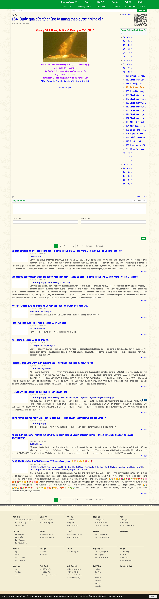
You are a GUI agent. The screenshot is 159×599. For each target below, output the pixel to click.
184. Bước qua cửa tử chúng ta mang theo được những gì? (136, 87)
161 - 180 (127, 153)
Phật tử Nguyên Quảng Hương (40, 470)
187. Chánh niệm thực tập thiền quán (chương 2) (136, 99)
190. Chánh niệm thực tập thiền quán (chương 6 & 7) (136, 110)
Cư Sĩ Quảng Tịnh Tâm (67, 398)
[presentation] (29, 230)
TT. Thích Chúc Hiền (68, 467)
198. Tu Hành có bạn (134, 141)
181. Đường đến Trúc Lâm (136, 76)
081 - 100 (127, 168)
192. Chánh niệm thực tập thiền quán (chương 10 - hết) (136, 118)
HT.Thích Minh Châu (36, 312)
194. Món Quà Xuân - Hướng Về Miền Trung (136, 126)
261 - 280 (127, 56)
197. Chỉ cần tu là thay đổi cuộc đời (136, 137)
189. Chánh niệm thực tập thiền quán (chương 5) (136, 106)
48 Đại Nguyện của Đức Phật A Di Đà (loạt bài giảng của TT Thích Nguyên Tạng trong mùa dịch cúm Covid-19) (59, 418)
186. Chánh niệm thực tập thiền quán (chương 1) (136, 95)
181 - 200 (127, 72)
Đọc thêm (144, 271)
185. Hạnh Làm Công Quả (136, 91)
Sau (129, 15)
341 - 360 (127, 41)
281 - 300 (127, 52)
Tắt (134, 201)
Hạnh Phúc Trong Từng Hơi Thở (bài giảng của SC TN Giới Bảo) (39, 323)
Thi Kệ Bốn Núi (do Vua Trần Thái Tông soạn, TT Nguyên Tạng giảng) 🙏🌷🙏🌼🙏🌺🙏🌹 (52, 461)
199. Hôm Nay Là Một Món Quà (136, 145)
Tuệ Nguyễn (48, 312)
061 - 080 (127, 172)
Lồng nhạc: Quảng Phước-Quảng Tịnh (101, 398)
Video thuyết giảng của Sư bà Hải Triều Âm (30, 340)
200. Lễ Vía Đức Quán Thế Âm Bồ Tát (136, 149)
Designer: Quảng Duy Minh (78, 470)
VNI (144, 201)
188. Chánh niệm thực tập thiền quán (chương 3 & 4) (136, 103)
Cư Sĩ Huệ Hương (53, 283)
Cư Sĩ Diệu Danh (35, 257)
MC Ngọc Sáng (65, 283)
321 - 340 (127, 45)
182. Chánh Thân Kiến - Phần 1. (136, 79)
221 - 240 (127, 64)
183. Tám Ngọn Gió (134, 83)
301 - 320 (127, 49)
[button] (101, 2)
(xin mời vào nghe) (65, 88)
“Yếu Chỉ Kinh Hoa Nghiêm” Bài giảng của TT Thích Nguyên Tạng (39, 392)
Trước (124, 15)
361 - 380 (127, 37)
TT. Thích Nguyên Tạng (38, 283)
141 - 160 (127, 156)
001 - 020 (127, 183)
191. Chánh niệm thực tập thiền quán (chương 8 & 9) (136, 114)
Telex (139, 201)
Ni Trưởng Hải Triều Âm (38, 346)
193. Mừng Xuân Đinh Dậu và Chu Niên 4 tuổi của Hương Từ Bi (136, 122)
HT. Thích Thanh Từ (36, 467)
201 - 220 (127, 68)
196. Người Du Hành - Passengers (136, 133)
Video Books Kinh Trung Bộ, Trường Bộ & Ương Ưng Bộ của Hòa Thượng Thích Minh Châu (50, 305)
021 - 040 (127, 180)
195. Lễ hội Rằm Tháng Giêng (136, 129)
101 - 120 (127, 164)
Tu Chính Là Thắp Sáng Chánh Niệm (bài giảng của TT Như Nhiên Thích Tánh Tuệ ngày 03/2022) (52, 363)
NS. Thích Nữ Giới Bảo (37, 329)
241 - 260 (127, 60)
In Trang (13, 196)
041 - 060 (127, 176)
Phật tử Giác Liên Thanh (60, 470)
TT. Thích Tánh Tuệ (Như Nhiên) (40, 369)
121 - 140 (127, 160)
